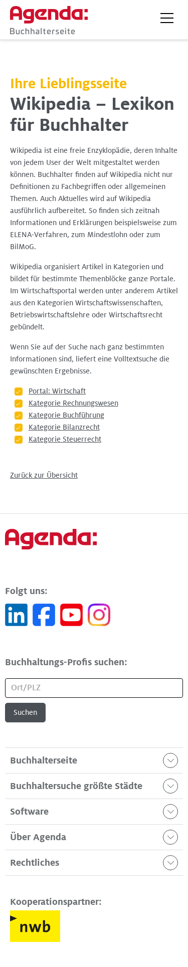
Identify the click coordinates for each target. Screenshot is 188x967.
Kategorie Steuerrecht (65, 439)
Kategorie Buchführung (66, 415)
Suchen (25, 712)
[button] (167, 18)
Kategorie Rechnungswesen (73, 403)
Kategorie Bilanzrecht (64, 427)
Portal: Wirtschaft (57, 391)
